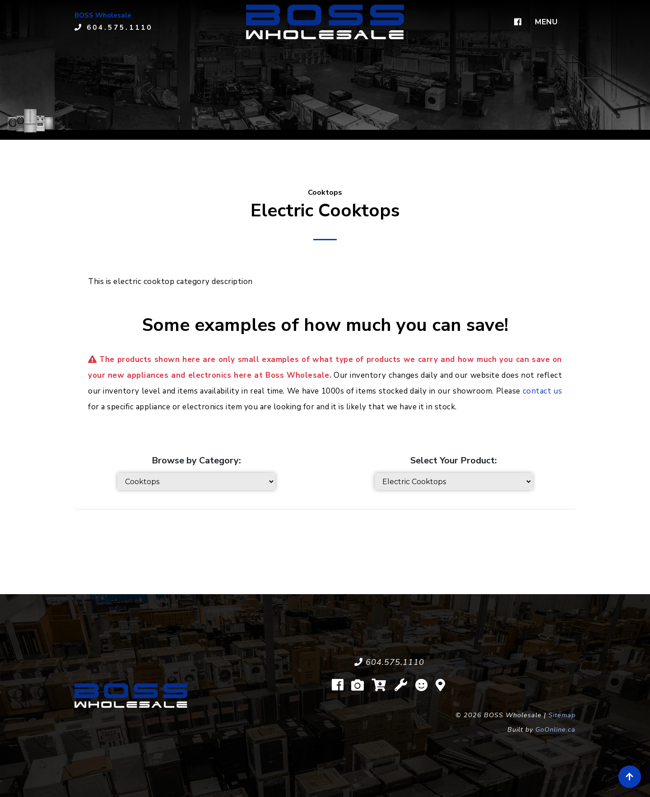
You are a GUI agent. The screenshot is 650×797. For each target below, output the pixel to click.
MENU (546, 22)
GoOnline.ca (555, 729)
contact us (542, 391)
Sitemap (562, 714)
